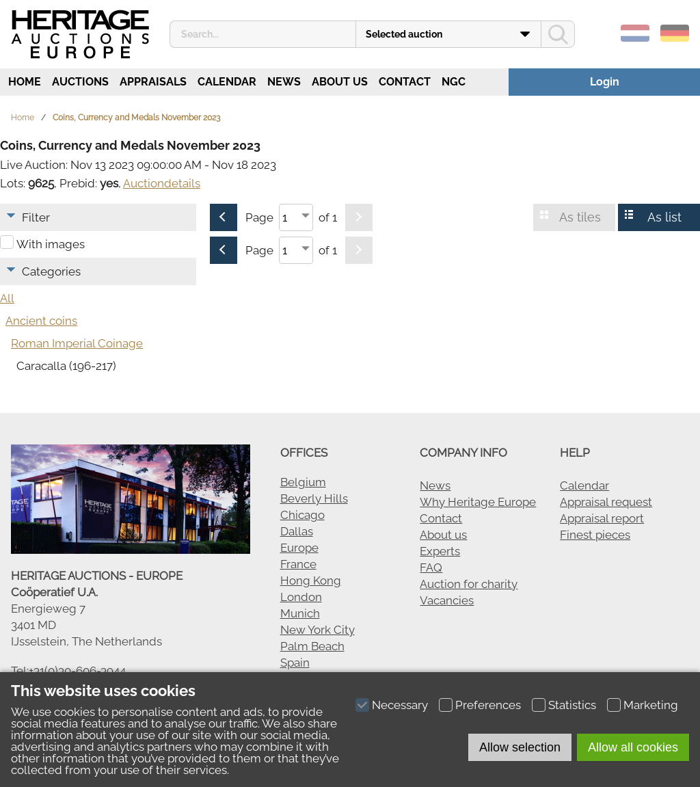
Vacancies (447, 600)
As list (664, 217)
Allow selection (520, 747)
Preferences (488, 705)
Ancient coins (41, 321)
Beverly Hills (314, 498)
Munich (300, 613)
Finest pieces (595, 535)
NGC (454, 81)
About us (340, 81)
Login (604, 81)
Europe (299, 548)
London (301, 597)
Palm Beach (312, 646)
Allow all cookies (633, 747)
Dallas (296, 531)
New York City (317, 630)
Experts (440, 551)
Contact (405, 81)
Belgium (303, 482)
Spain (295, 662)
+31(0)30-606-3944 (77, 671)
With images (50, 244)
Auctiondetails (161, 183)
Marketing (650, 705)
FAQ (431, 567)
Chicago (302, 515)
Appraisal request (606, 502)
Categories (51, 271)
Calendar (227, 81)
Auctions (80, 81)
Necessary (400, 705)
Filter (36, 217)
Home (23, 81)
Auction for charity (468, 584)
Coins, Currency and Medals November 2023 (136, 117)
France (298, 564)
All (7, 298)
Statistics (572, 705)
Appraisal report (602, 518)
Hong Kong (310, 580)
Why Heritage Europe (478, 502)
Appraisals (153, 81)
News (284, 81)
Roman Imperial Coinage (77, 343)
